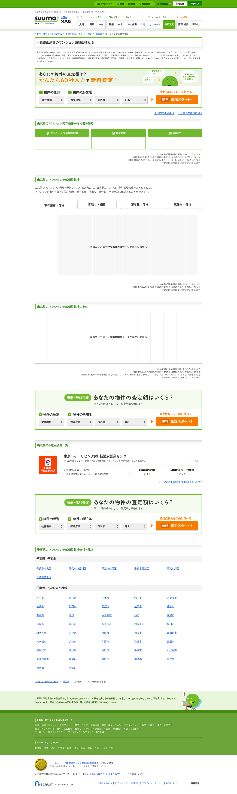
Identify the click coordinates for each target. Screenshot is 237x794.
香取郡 (105, 659)
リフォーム (155, 24)
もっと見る (193, 461)
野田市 (73, 606)
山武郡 (99, 34)
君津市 (73, 632)
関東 (53, 748)
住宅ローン (40, 732)
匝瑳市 (73, 650)
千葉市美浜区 (44, 577)
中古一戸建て (163, 725)
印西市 (105, 641)
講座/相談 (183, 24)
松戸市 (40, 606)
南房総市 (41, 650)
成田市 (138, 606)
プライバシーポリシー (152, 783)
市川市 (73, 597)
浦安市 (138, 632)
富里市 (170, 641)
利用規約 (134, 783)
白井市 (138, 641)
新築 (92, 24)
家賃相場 (95, 725)
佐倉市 (170, 606)
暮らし (195, 24)
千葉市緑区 (173, 568)
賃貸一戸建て (81, 725)
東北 (46, 748)
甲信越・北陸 (64, 748)
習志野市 (107, 615)
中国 (97, 748)
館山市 (138, 597)
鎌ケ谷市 (41, 632)
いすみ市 (172, 650)
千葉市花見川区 (77, 568)
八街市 (73, 641)
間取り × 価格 (97, 204)
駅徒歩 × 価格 (182, 204)
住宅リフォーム (82, 728)
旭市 (71, 615)
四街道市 (172, 632)
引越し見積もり (131, 728)
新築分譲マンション (111, 725)
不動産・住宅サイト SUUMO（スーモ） (56, 720)
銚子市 (40, 597)
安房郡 (73, 667)
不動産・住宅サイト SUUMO (48, 34)
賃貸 (81, 24)
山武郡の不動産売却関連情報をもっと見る (182, 482)
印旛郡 (73, 659)
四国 (90, 748)
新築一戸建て (148, 725)
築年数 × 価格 (139, 204)
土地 (143, 24)
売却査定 (169, 24)
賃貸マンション (49, 725)
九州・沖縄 (107, 748)
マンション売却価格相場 (46, 681)
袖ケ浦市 (41, 641)
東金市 (40, 615)
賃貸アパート (66, 725)
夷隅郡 (40, 667)
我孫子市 (139, 623)
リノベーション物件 (51, 728)
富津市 (105, 632)
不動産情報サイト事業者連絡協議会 (82, 763)
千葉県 (89, 34)
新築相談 (117, 728)
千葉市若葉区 (141, 568)
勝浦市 (170, 615)
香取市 (105, 650)
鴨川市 (170, 623)
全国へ (64, 17)
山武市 (138, 650)
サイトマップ (121, 783)
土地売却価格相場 (164, 113)
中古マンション (131, 725)
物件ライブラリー (56, 732)
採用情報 (195, 783)
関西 (83, 748)
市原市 (40, 623)
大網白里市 (43, 659)
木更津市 (172, 597)
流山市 (73, 623)
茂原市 (105, 606)
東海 (76, 748)
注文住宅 (132, 24)
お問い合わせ (172, 783)
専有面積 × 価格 (54, 205)
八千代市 (107, 623)
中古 (101, 24)
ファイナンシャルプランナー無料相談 (86, 732)
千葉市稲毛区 (109, 568)
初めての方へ (105, 783)
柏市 (136, 615)
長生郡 (170, 659)
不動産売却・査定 (74, 34)
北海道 (38, 748)
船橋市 (105, 597)
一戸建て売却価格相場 (190, 113)
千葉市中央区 (44, 568)
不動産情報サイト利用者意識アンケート (108, 774)
